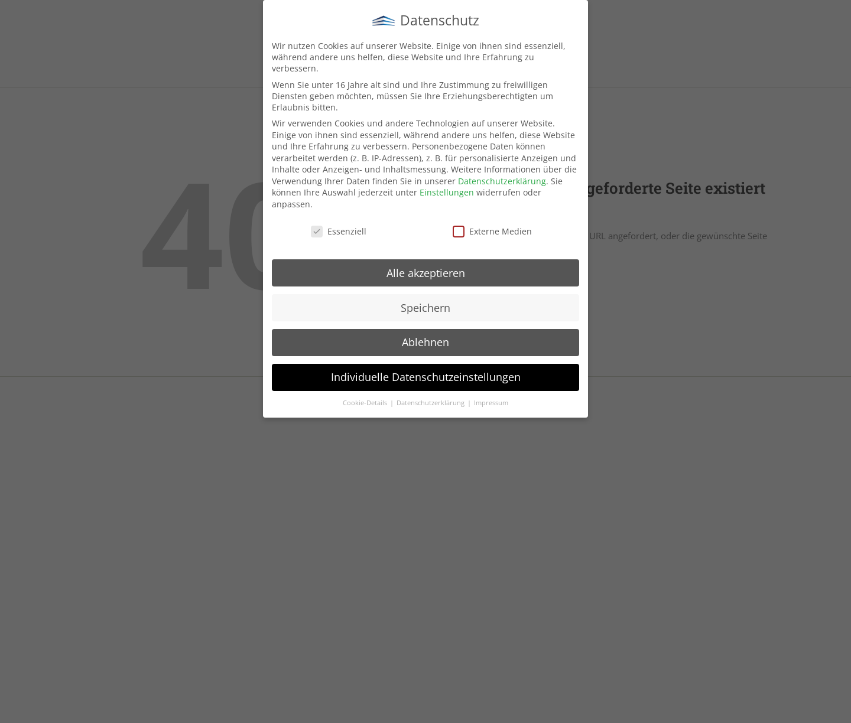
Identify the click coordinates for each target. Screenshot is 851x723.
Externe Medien (492, 230)
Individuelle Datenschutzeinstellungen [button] (426, 376)
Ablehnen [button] (425, 341)
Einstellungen (447, 191)
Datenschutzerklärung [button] (431, 402)
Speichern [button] (425, 306)
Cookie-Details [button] (366, 402)
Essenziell (338, 230)
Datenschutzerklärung (502, 179)
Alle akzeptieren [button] (425, 272)
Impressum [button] (491, 402)
